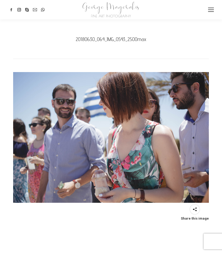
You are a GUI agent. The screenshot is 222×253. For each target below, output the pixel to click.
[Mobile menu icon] (211, 10)
